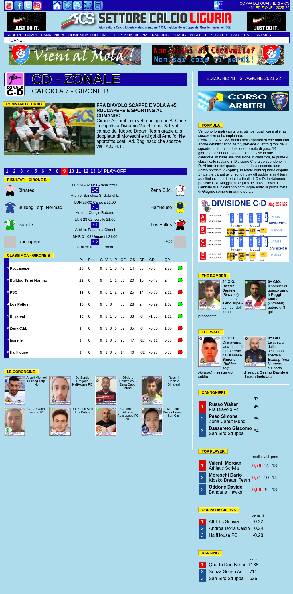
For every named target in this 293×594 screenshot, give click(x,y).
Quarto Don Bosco (228, 564)
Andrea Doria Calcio (229, 528)
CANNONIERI (52, 35)
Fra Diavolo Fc (224, 407)
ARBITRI (14, 35)
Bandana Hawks (225, 490)
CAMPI (31, 35)
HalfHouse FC (223, 535)
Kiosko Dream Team (229, 478)
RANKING (160, 35)
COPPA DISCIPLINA (131, 35)
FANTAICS (262, 35)
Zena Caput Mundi (228, 419)
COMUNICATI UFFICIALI (89, 35)
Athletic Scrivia (225, 466)
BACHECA (240, 35)
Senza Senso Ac (225, 571)
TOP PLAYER (215, 35)
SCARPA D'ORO (186, 35)
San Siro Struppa (230, 431)
